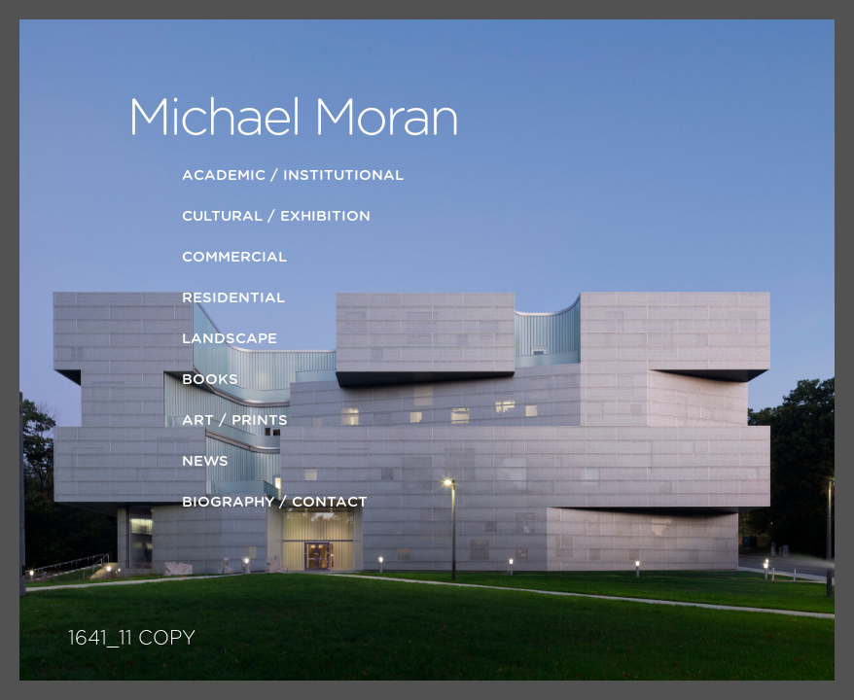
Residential (233, 298)
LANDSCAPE (229, 339)
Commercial (234, 257)
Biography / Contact (275, 502)
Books (210, 379)
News (205, 461)
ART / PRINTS (235, 420)
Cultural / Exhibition (276, 216)
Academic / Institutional (293, 175)
